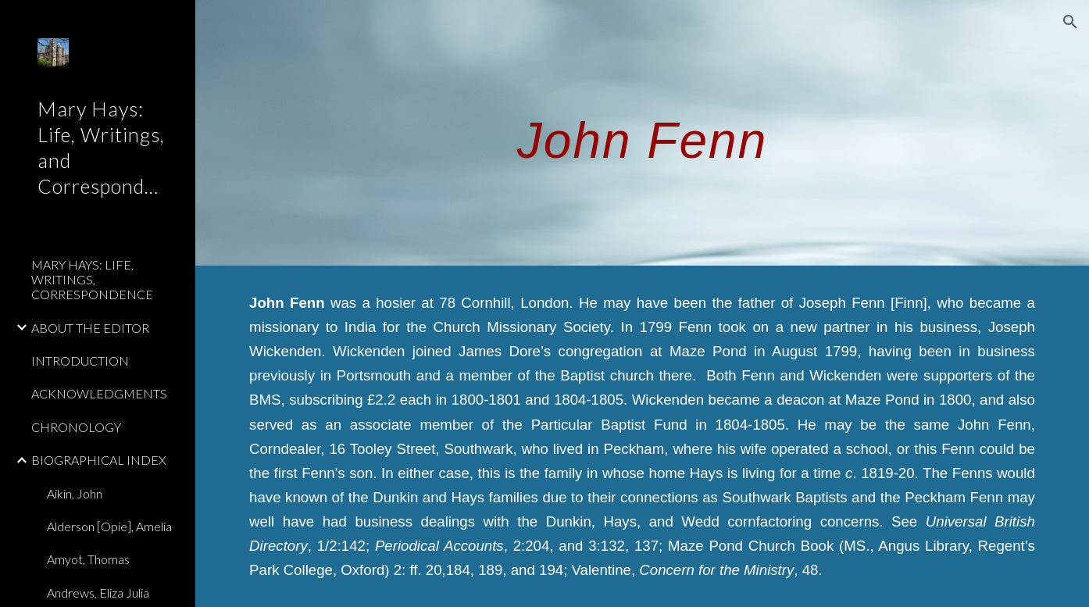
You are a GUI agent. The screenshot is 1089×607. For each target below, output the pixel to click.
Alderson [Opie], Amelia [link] (109, 526)
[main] (642, 132)
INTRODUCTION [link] (80, 360)
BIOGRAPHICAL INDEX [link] (98, 459)
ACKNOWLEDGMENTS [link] (99, 393)
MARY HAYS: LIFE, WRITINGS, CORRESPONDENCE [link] (92, 279)
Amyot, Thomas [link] (88, 559)
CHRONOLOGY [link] (76, 427)
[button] (1070, 22)
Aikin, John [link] (74, 493)
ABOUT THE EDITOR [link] (90, 327)
